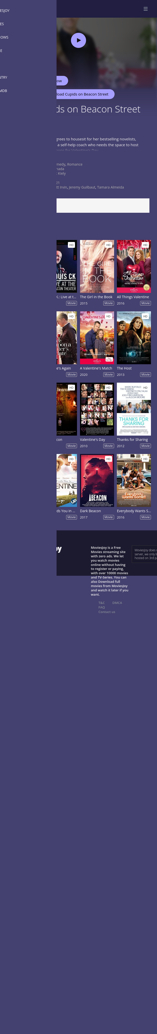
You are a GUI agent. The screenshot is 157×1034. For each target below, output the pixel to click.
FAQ (101, 607)
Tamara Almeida (110, 187)
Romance (75, 164)
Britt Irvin (59, 187)
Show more (16, 155)
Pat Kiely (59, 173)
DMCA (117, 602)
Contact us (106, 612)
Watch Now (52, 80)
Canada (58, 168)
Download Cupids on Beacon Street (75, 94)
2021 (56, 182)
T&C (101, 602)
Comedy (58, 164)
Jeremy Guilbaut (82, 187)
